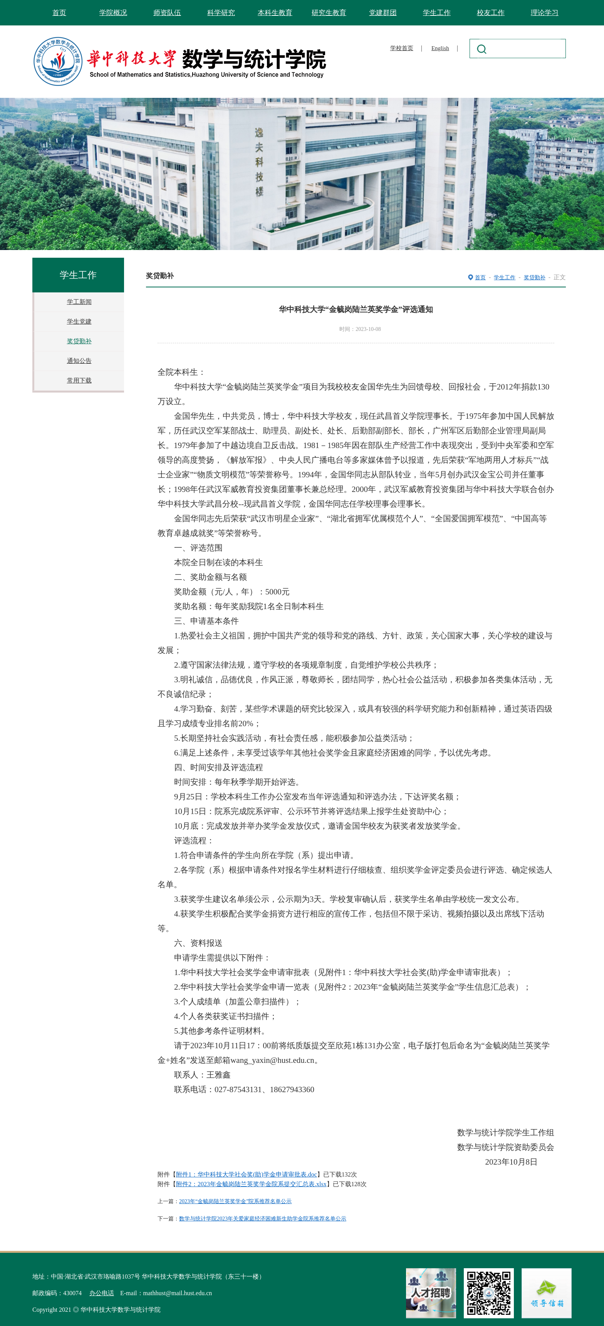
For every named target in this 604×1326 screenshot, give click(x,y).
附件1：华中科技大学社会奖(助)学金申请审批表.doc (246, 1174)
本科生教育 (275, 13)
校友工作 (491, 13)
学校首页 (401, 48)
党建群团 (383, 13)
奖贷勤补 (79, 341)
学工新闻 (79, 302)
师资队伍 (167, 13)
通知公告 (79, 361)
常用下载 (79, 380)
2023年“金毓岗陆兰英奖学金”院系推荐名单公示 (235, 1201)
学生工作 (437, 13)
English (440, 48)
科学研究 (221, 13)
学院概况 (113, 13)
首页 (59, 13)
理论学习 (545, 13)
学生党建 (79, 321)
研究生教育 (329, 13)
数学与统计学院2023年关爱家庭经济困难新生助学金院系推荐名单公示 (262, 1219)
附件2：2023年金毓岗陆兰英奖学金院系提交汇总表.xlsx (251, 1184)
